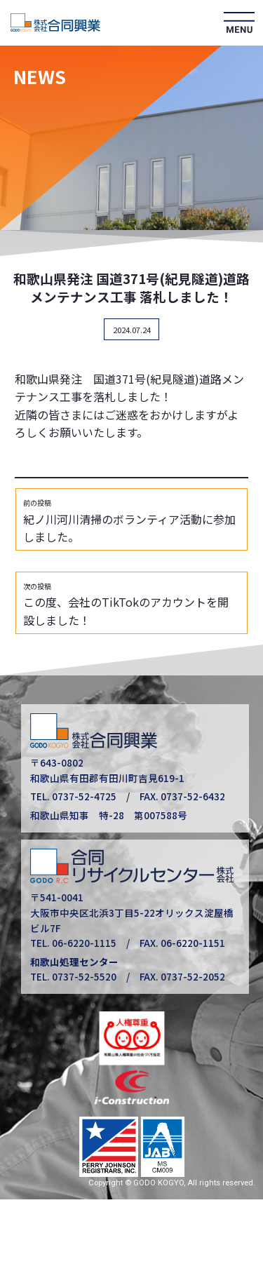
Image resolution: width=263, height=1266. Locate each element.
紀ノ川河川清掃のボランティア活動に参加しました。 (129, 522)
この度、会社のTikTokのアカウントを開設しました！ (126, 604)
